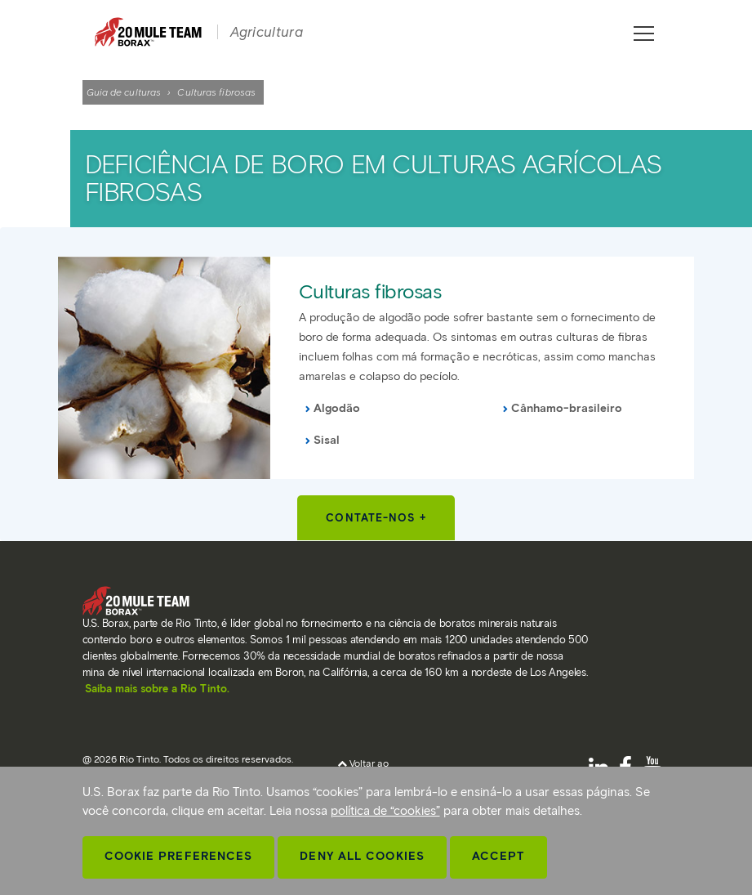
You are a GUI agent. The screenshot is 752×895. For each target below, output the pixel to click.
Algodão (337, 408)
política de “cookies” (385, 810)
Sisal (327, 440)
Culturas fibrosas (370, 291)
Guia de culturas (124, 92)
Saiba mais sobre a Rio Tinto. (157, 688)
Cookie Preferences (179, 856)
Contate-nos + (375, 518)
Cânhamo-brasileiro (566, 408)
